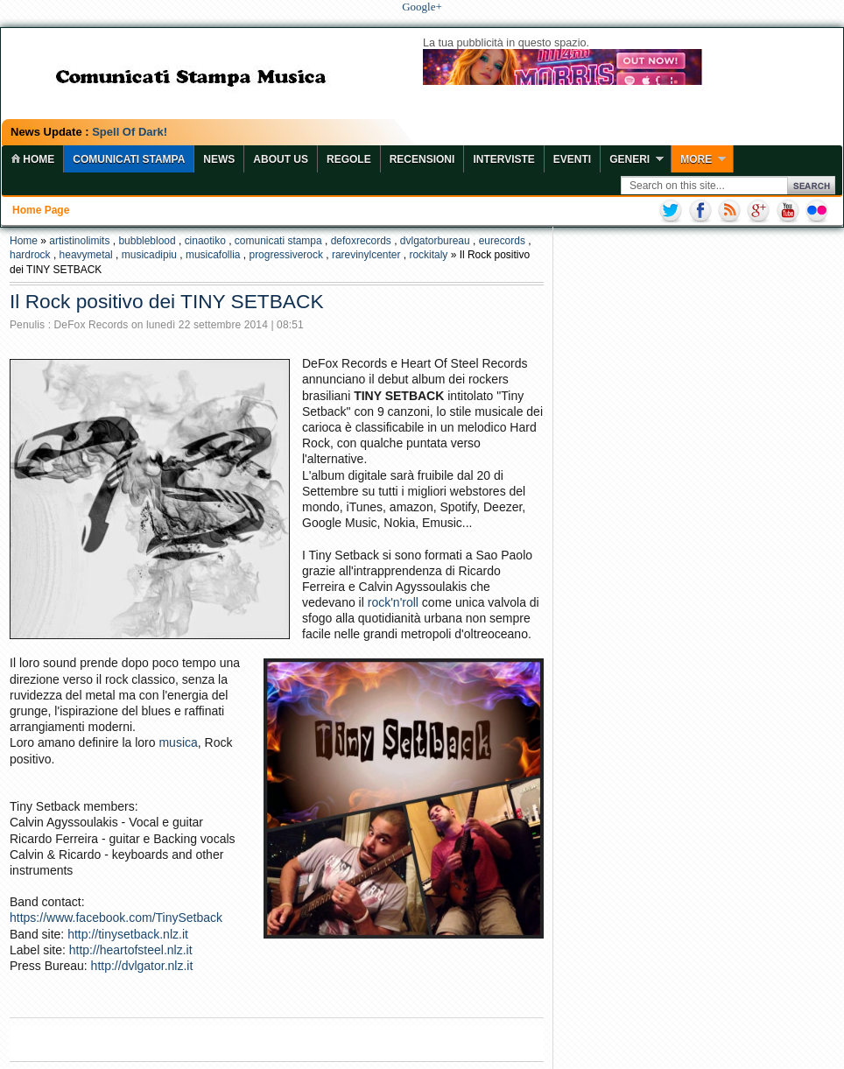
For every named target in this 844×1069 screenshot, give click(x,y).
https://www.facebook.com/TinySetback (116, 918)
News (219, 159)
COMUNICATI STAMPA (129, 159)
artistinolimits (79, 241)
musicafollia (213, 255)
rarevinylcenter (366, 255)
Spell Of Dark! (129, 131)
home (32, 159)
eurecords (502, 241)
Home (24, 241)
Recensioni (422, 159)
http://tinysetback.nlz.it (127, 934)
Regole (349, 159)
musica (177, 742)
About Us (280, 159)
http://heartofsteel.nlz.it (131, 950)
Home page (40, 210)
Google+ (422, 6)
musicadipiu (149, 255)
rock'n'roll (393, 602)
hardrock (30, 255)
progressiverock (285, 255)
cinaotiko (205, 241)
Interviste (503, 159)
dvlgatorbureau (435, 241)
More (696, 159)
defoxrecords (361, 241)
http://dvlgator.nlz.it (142, 966)
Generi (629, 159)
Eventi (572, 159)
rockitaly (428, 255)
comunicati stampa (278, 241)
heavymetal (86, 255)
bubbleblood (146, 241)
